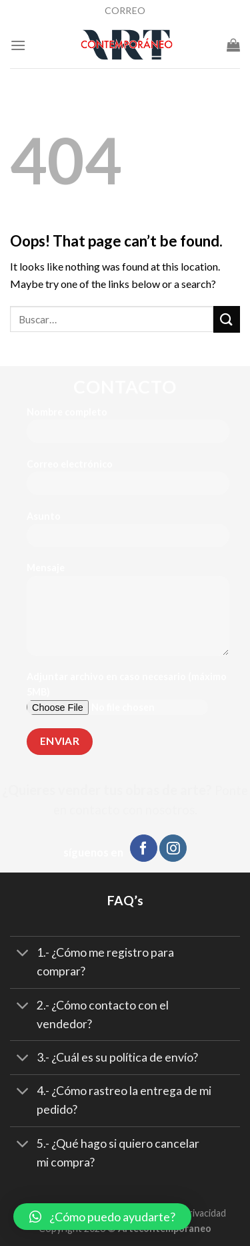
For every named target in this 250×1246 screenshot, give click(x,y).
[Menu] (18, 45)
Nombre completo (128, 429)
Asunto (128, 533)
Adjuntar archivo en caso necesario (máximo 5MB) (128, 698)
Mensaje (128, 613)
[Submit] (226, 319)
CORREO (125, 10)
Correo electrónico (128, 481)
